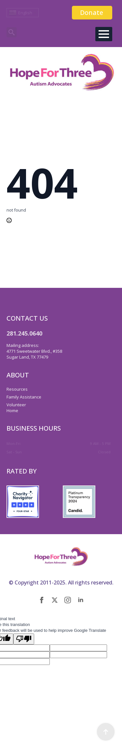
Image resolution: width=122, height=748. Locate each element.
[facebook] (41, 600)
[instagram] (67, 600)
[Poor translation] (23, 638)
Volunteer (16, 405)
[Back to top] (105, 732)
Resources (17, 389)
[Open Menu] (103, 34)
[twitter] (54, 600)
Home (12, 410)
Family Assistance (24, 397)
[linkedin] (80, 600)
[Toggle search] (12, 32)
